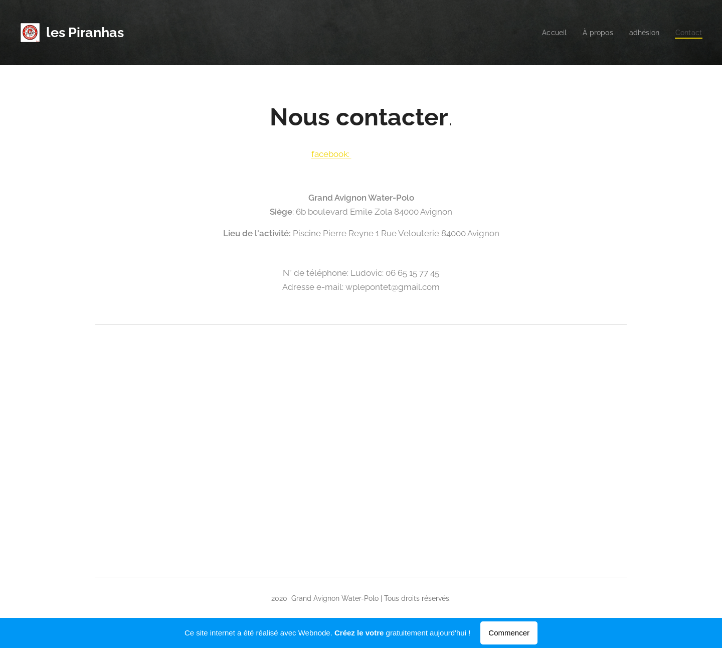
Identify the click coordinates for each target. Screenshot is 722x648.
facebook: (331, 154)
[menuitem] (550, 32)
